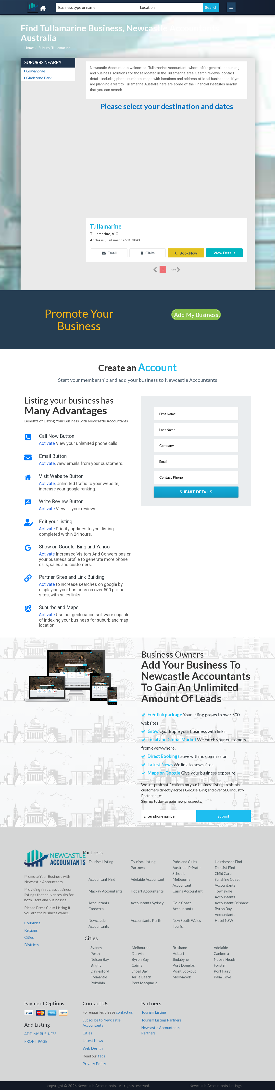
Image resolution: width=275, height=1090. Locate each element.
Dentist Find (225, 867)
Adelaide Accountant (147, 879)
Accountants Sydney (147, 902)
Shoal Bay (140, 971)
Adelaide (221, 947)
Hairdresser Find (228, 861)
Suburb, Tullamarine (54, 48)
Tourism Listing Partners (161, 1020)
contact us (124, 1012)
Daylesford (99, 971)
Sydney (96, 947)
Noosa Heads (225, 959)
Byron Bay (140, 959)
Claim (148, 253)
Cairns (137, 965)
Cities (29, 937)
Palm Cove (222, 976)
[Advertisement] (167, 180)
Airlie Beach (141, 976)
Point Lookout (184, 971)
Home (29, 48)
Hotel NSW (224, 920)
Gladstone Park (37, 78)
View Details (224, 253)
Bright (95, 965)
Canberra (221, 953)
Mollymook (182, 976)
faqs (101, 1056)
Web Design (93, 1048)
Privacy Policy (94, 1063)
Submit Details (196, 491)
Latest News (93, 1040)
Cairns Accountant (188, 891)
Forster (220, 965)
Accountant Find (101, 879)
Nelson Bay (99, 959)
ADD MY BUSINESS (40, 1033)
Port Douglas (184, 965)
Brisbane (180, 947)
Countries (32, 922)
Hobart (178, 953)
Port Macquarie (144, 982)
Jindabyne (181, 959)
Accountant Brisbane (232, 902)
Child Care (223, 873)
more (175, 269)
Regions (31, 930)
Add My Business (196, 314)
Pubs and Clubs (185, 861)
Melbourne (141, 947)
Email (109, 253)
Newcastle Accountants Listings (215, 1085)
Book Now (186, 253)
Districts (31, 944)
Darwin (138, 953)
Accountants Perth (146, 920)
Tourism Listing (100, 861)
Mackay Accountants (105, 891)
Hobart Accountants (147, 891)
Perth (95, 953)
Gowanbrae (34, 71)
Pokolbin (97, 982)
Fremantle (98, 976)
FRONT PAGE (35, 1041)
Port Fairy (222, 971)
